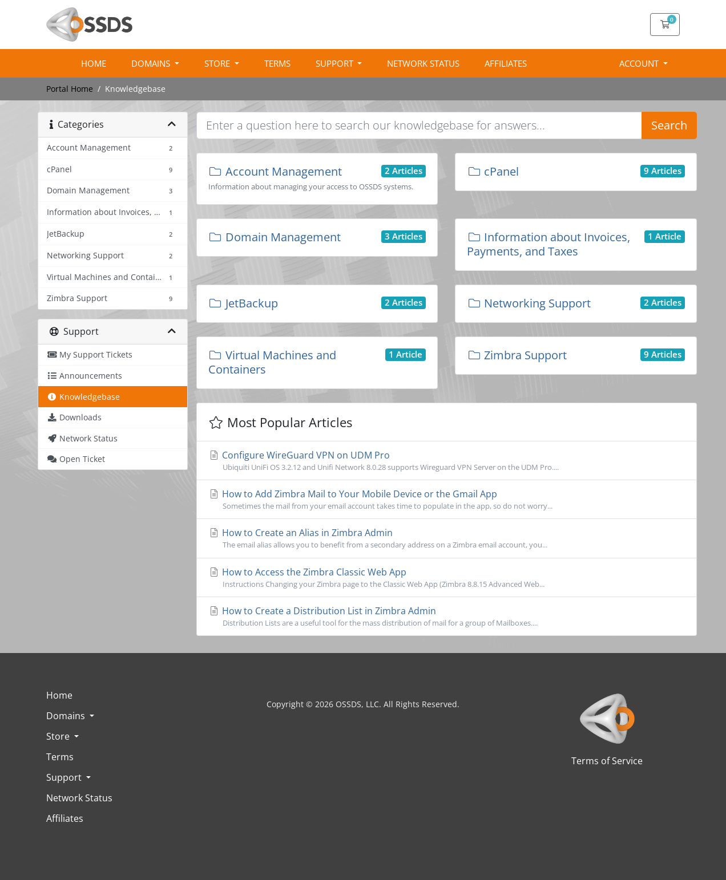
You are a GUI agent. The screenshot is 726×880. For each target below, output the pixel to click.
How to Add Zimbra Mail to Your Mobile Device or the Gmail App (446, 500)
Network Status (423, 63)
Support (336, 63)
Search (669, 125)
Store (218, 63)
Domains (151, 63)
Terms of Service (607, 761)
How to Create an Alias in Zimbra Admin (446, 538)
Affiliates (506, 63)
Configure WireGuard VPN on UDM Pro (446, 461)
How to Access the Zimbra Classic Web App (446, 578)
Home (93, 63)
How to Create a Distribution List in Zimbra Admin (446, 616)
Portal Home (69, 88)
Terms (277, 63)
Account (640, 63)
